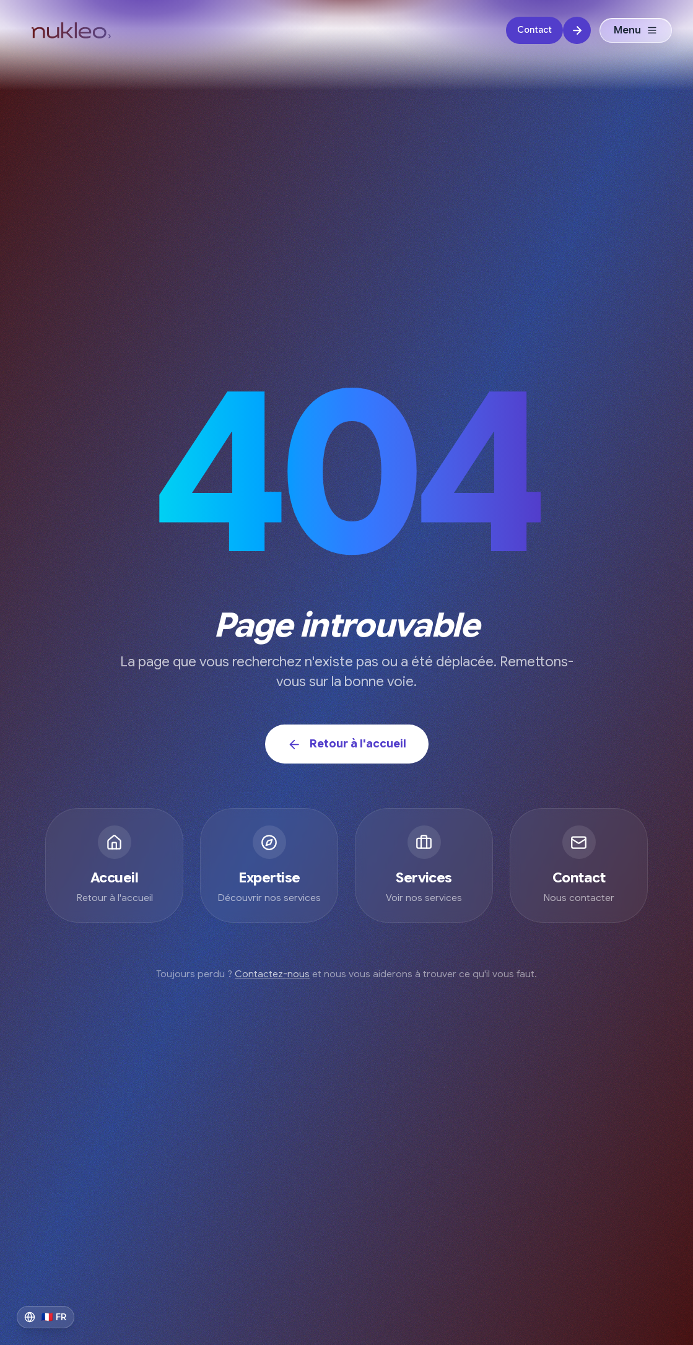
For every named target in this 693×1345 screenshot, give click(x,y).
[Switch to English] (45, 1317)
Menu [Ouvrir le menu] (636, 30)
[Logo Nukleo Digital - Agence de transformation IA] (71, 30)
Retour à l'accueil (346, 744)
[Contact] (548, 31)
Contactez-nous (272, 974)
